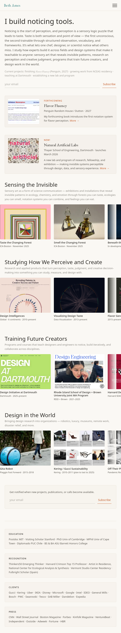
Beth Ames (12, 5)
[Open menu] (114, 5)
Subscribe (109, 84)
